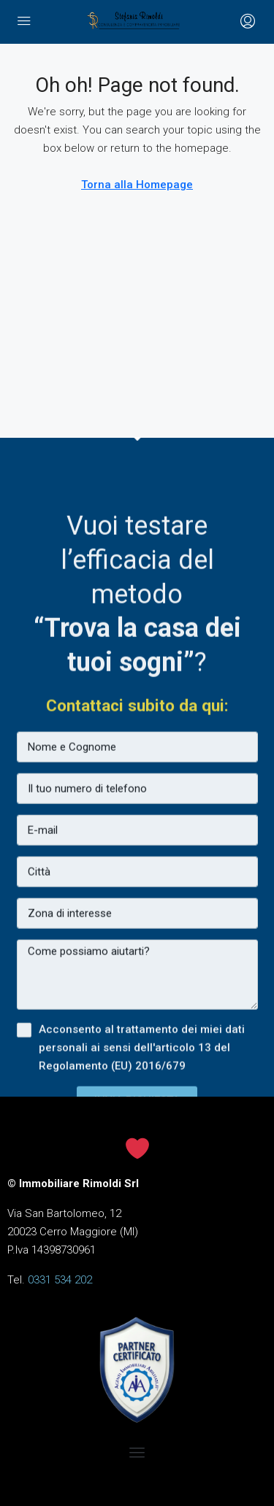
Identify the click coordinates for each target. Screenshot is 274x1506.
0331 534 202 (60, 1279)
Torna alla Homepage (137, 184)
